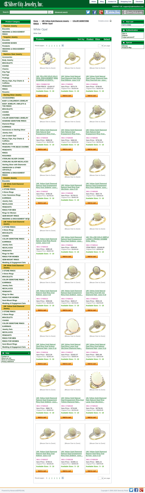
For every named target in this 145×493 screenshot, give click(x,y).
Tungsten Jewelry (10, 37)
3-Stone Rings (8, 192)
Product (90, 39)
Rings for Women (9, 213)
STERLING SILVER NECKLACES (15, 162)
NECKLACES (7, 144)
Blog (102, 1)
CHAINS (5, 66)
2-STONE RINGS (8, 189)
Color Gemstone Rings (11, 195)
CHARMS (6, 115)
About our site (6, 358)
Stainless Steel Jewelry (12, 54)
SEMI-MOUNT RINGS (10, 216)
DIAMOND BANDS (9, 43)
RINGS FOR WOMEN (10, 257)
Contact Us (112, 1)
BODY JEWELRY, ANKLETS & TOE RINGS (14, 105)
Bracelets (6, 29)
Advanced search (61, 12)
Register (125, 35)
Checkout (139, 1)
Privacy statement (8, 361)
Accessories (7, 57)
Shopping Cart (126, 1)
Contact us (5, 356)
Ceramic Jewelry (10, 178)
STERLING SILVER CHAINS (13, 159)
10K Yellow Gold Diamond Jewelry (13, 307)
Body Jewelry (7, 60)
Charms (5, 69)
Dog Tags (6, 72)
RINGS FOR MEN (9, 210)
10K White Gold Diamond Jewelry (13, 267)
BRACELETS (7, 63)
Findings (5, 78)
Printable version (103, 21)
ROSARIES (6, 156)
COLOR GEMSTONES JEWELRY (15, 118)
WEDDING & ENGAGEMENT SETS (16, 219)
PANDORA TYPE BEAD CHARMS (15, 147)
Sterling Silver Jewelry (12, 95)
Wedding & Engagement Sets (14, 263)
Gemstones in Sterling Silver (13, 130)
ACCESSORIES (8, 98)
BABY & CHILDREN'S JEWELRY (15, 101)
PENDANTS (7, 86)
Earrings (5, 75)
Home (35, 21)
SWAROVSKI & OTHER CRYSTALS (11, 169)
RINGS (5, 89)
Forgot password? (128, 37)
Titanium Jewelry (10, 26)
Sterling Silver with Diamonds (14, 165)
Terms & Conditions (8, 360)
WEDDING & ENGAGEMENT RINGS (13, 33)
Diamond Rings (8, 124)
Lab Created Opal (9, 136)
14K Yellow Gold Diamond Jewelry (55, 21)
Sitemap (125, 46)
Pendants (6, 46)
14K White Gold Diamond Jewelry (13, 185)
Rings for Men (8, 254)
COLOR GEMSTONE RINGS (13, 239)
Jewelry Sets (7, 133)
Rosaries (5, 92)
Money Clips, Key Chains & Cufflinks (13, 82)
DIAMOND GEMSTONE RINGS (14, 121)
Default (107, 39)
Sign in (124, 33)
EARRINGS (6, 127)
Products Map (126, 47)
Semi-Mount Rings (9, 300)
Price (97, 39)
